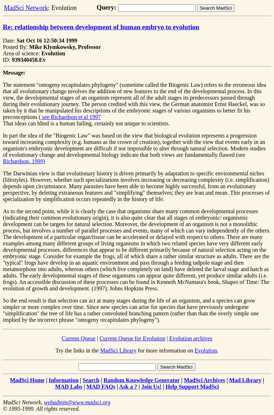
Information (63, 380)
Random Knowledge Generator (141, 380)
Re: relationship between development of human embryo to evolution (101, 27)
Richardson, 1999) (24, 161)
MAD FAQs (100, 387)
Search (91, 380)
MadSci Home (27, 380)
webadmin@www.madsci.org (77, 402)
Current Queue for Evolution (132, 338)
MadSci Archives (204, 380)
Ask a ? (128, 387)
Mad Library (245, 380)
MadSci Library (118, 351)
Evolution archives (190, 338)
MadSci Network (26, 7)
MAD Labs (68, 387)
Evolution (205, 351)
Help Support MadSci (192, 387)
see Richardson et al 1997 (71, 117)
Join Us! (151, 387)
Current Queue (79, 338)
